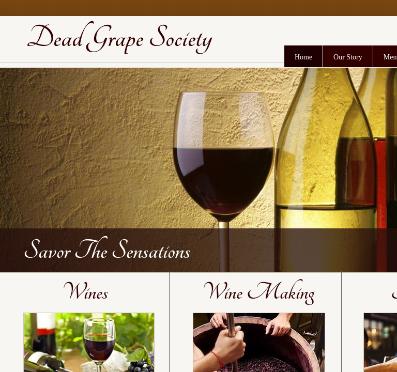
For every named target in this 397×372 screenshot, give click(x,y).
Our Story (347, 57)
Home (303, 57)
